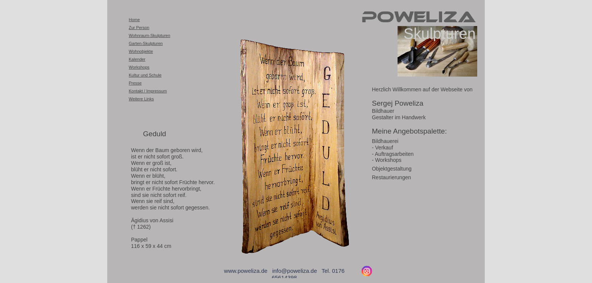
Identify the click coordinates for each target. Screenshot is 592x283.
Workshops (139, 67)
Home (134, 19)
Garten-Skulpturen (146, 43)
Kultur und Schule (145, 75)
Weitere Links (141, 99)
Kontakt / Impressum (148, 91)
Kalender (137, 59)
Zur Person (139, 27)
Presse (135, 83)
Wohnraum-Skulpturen (149, 35)
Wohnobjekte (141, 51)
